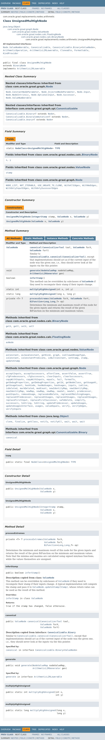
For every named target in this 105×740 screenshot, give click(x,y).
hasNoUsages (45, 385)
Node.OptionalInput (42, 95)
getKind (46, 355)
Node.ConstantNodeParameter (22, 92)
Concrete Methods (83, 238)
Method (40, 12)
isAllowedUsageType (73, 355)
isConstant (12, 358)
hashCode (30, 385)
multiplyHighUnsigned (42, 289)
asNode (10, 342)
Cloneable (66, 50)
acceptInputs (13, 373)
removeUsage (28, 394)
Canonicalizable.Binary (67, 47)
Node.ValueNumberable (16, 47)
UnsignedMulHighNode (39, 62)
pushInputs (12, 394)
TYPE (57, 148)
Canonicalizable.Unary (19, 119)
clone (9, 421)
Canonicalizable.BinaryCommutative (27, 117)
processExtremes (39, 298)
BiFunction (36, 301)
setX (23, 326)
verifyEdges (79, 406)
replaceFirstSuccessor (43, 400)
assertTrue (84, 373)
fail (59, 379)
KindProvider (10, 53)
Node (49, 86)
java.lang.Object (11, 26)
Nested (14, 12)
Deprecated (44, 3)
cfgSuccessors (35, 376)
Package (16, 3)
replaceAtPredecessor (18, 397)
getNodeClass (73, 382)
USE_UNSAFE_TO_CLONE (50, 185)
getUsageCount (14, 385)
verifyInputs (13, 409)
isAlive (82, 385)
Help (62, 3)
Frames (35, 8)
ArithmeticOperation (15, 50)
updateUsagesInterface (19, 406)
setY (31, 326)
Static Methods (34, 238)
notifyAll (56, 421)
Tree (34, 3)
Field (22, 12)
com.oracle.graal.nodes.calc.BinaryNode (42, 37)
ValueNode (88, 47)
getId (60, 382)
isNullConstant (57, 358)
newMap (30, 391)
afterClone (53, 373)
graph (56, 355)
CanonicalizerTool (53, 247)
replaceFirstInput (16, 400)
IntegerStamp (39, 216)
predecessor (84, 391)
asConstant (12, 355)
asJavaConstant (30, 355)
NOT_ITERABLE (27, 185)
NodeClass (21, 148)
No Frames (46, 8)
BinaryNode (19, 65)
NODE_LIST (11, 185)
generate (35, 270)
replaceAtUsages (43, 397)
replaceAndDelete (48, 394)
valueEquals (52, 406)
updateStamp (13, 361)
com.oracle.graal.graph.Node (23, 29)
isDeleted (11, 388)
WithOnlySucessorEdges (44, 188)
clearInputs (54, 376)
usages (39, 406)
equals (50, 379)
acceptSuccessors (34, 373)
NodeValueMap (49, 270)
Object (64, 416)
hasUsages (60, 385)
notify (44, 421)
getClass (32, 421)
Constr (30, 12)
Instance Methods (57, 238)
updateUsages (78, 403)
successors (12, 403)
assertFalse (69, 373)
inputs (72, 385)
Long (46, 301)
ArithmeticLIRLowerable (44, 50)
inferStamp (36, 278)
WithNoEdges (89, 185)
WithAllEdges (72, 185)
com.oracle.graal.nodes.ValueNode (30, 32)
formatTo (70, 379)
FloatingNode (61, 337)
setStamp (73, 358)
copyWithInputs (15, 379)
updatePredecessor (57, 403)
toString (26, 403)
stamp (9, 172)
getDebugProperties (17, 382)
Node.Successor (66, 95)
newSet (61, 391)
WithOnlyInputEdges (17, 188)
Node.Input (83, 92)
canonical (35, 247)
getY (16, 326)
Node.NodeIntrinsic (17, 95)
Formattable (81, 50)
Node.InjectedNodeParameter (58, 92)
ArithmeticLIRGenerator (44, 273)
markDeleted (27, 388)
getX (8, 326)
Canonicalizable (40, 47)
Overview (6, 3)
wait (67, 421)
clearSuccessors (72, 376)
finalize (20, 421)
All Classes (63, 8)
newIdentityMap (58, 388)
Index (55, 3)
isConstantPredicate (33, 358)
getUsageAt (90, 382)
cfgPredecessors (15, 376)
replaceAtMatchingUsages (75, 394)
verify (66, 406)
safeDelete (65, 400)
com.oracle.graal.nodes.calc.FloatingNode (39, 34)
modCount (41, 388)
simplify (80, 400)
